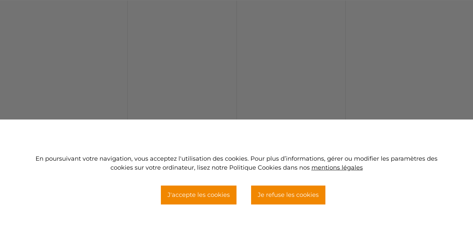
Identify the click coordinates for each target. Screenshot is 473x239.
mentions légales (337, 167)
